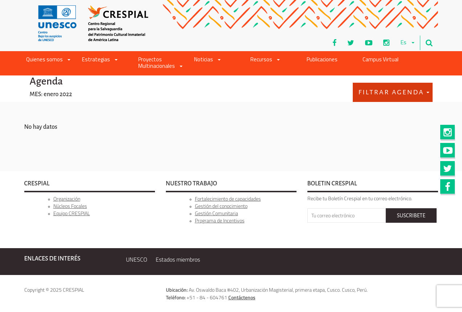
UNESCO (136, 259)
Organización (66, 198)
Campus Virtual (380, 60)
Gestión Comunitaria (216, 213)
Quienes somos (48, 60)
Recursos (265, 60)
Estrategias (100, 60)
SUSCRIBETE (411, 215)
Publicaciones (322, 60)
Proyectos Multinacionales (160, 63)
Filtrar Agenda (394, 92)
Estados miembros (178, 259)
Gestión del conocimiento (221, 206)
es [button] (407, 43)
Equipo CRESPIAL (71, 213)
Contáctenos (241, 297)
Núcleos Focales (70, 206)
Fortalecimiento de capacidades (228, 198)
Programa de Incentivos (220, 220)
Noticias (207, 60)
